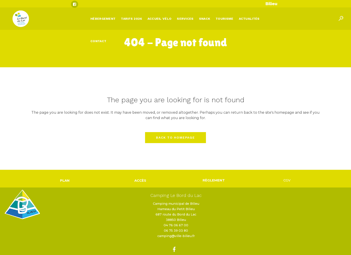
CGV (287, 180)
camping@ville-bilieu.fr (176, 236)
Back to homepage (175, 137)
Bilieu (271, 3)
